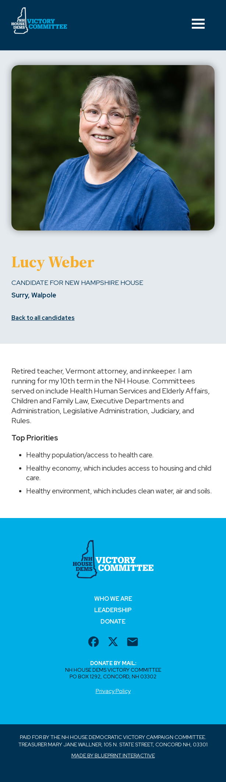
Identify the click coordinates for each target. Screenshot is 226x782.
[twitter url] (113, 642)
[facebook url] (93, 642)
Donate (113, 621)
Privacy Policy (113, 691)
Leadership (113, 610)
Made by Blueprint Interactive (113, 755)
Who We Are (113, 599)
